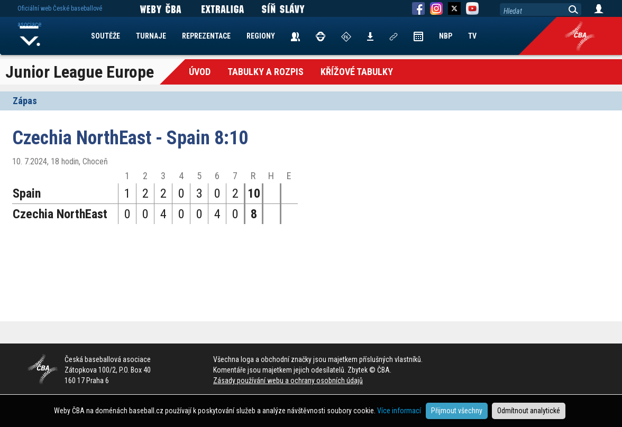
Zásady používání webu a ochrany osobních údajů (288, 380)
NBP (445, 36)
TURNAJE (151, 36)
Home (30, 36)
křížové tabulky (357, 71)
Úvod (200, 71)
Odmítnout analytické (528, 410)
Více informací (399, 410)
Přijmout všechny (456, 410)
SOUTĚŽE (105, 36)
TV (472, 36)
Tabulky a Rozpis (265, 71)
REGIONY (260, 36)
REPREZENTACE (206, 36)
